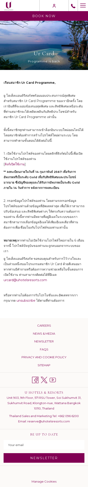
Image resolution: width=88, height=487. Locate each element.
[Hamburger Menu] (83, 5)
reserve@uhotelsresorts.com (48, 421)
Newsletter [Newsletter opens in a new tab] (49, 341)
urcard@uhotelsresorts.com (25, 280)
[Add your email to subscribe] (44, 445)
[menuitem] (44, 325)
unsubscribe (26, 301)
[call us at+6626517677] (73, 5)
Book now (44, 16)
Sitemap (44, 365)
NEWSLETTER (44, 458)
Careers (44, 325)
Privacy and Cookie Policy (44, 357)
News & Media (44, 333)
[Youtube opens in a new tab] (52, 379)
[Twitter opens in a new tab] (44, 379)
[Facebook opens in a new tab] (35, 379)
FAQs (44, 349)
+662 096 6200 (68, 416)
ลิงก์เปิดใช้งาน (15, 164)
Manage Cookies (44, 481)
